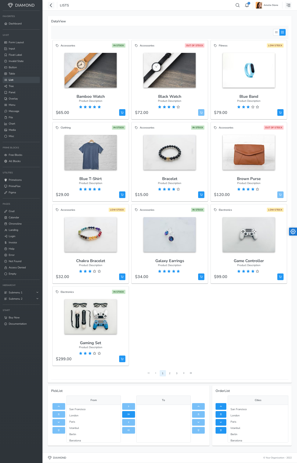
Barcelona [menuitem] (75, 440)
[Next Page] (184, 373)
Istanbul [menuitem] (74, 428)
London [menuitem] (73, 415)
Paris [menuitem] (72, 422)
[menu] (93, 424)
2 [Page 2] (169, 373)
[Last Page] (191, 373)
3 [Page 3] (176, 373)
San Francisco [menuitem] (77, 409)
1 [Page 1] (162, 373)
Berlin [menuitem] (72, 434)
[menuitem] (21, 20)
